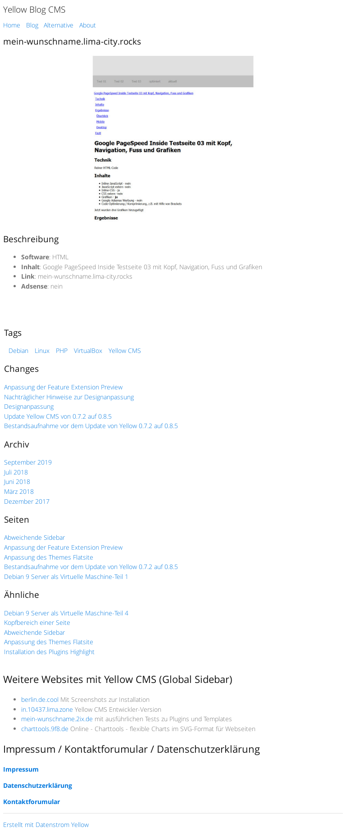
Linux (42, 350)
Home (11, 25)
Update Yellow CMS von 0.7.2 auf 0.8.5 (58, 416)
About (87, 25)
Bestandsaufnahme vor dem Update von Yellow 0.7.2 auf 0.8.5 (91, 425)
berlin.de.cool (40, 699)
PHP (62, 350)
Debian (18, 350)
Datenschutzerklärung (37, 785)
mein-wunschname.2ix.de (57, 718)
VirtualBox (88, 350)
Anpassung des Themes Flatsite (48, 557)
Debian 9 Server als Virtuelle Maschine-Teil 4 (66, 613)
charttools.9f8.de (44, 728)
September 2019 (28, 462)
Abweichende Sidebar (34, 537)
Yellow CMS (125, 350)
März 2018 (19, 491)
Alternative (58, 25)
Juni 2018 (17, 481)
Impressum (21, 769)
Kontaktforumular (31, 801)
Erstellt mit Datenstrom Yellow (46, 824)
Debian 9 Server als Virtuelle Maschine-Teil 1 (66, 576)
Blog (32, 25)
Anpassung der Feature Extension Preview (63, 387)
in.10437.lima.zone (47, 709)
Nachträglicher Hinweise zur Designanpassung (69, 397)
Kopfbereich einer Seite (37, 622)
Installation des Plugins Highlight (49, 651)
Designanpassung (29, 406)
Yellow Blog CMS (34, 9)
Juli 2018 (16, 472)
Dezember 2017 (27, 501)
